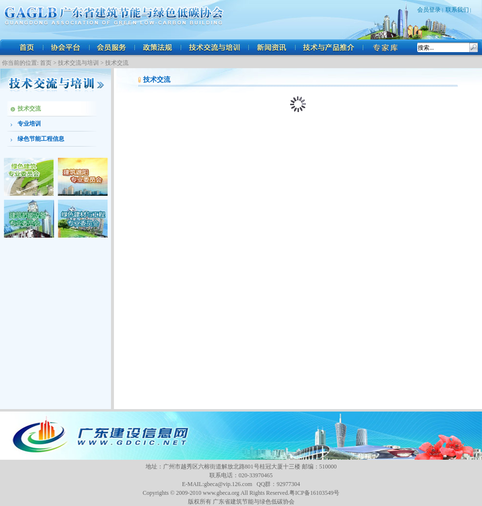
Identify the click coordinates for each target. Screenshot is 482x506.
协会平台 (65, 47)
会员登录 (429, 9)
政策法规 (158, 47)
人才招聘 (387, 47)
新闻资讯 (272, 47)
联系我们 (457, 9)
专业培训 (29, 123)
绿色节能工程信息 (41, 138)
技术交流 (117, 62)
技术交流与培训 (215, 47)
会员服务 (112, 47)
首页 (26, 47)
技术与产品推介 (329, 47)
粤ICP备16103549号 (314, 492)
